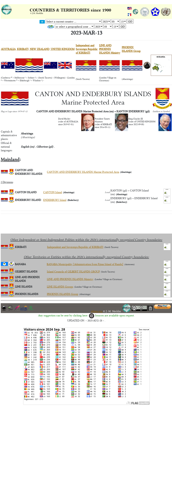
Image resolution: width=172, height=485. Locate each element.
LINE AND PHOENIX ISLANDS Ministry (109, 48)
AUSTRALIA (8, 49)
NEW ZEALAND (39, 49)
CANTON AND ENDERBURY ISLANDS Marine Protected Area (83, 172)
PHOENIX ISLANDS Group (131, 49)
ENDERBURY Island (54, 200)
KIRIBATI (22, 49)
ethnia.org (97, 311)
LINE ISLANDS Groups (60, 286)
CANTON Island (52, 192)
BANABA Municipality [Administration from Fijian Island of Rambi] (85, 264)
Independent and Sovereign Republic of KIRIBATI (87, 48)
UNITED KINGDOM (62, 49)
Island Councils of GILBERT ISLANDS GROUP (73, 271)
